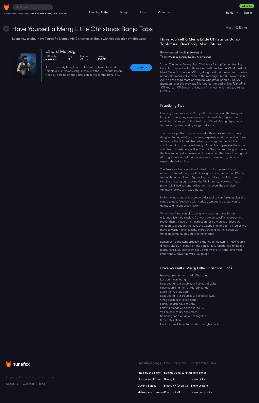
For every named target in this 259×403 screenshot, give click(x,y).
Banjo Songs (198, 372)
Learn (140, 67)
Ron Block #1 (172, 392)
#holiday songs (177, 56)
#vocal (191, 56)
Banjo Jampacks (201, 392)
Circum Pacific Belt (149, 379)
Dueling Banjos (147, 385)
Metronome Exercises (151, 392)
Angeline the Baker (149, 372)
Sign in (247, 12)
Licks (143, 12)
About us (12, 384)
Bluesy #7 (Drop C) (176, 385)
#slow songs (204, 56)
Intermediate (194, 52)
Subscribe (247, 6)
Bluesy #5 (170, 379)
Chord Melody (60, 51)
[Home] (6, 7)
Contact (28, 384)
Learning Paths (98, 12)
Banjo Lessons (199, 385)
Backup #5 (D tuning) (177, 372)
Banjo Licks (198, 379)
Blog (42, 384)
